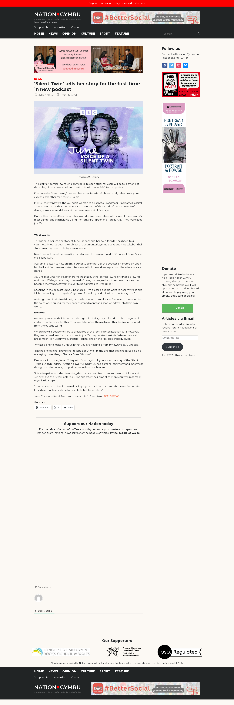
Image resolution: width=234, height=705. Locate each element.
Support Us (41, 27)
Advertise (59, 27)
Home (39, 33)
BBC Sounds (111, 396)
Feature (122, 33)
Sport (105, 33)
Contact (76, 27)
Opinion (69, 33)
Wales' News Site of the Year (46, 22)
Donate (180, 308)
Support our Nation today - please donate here (117, 3)
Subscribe (172, 346)
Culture (88, 33)
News (53, 33)
